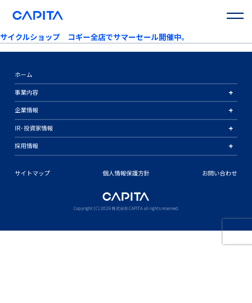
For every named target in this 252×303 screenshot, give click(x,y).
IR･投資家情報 (34, 128)
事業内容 (26, 92)
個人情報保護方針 (126, 173)
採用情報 (26, 145)
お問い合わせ (219, 173)
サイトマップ (32, 173)
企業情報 (26, 110)
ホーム (23, 74)
